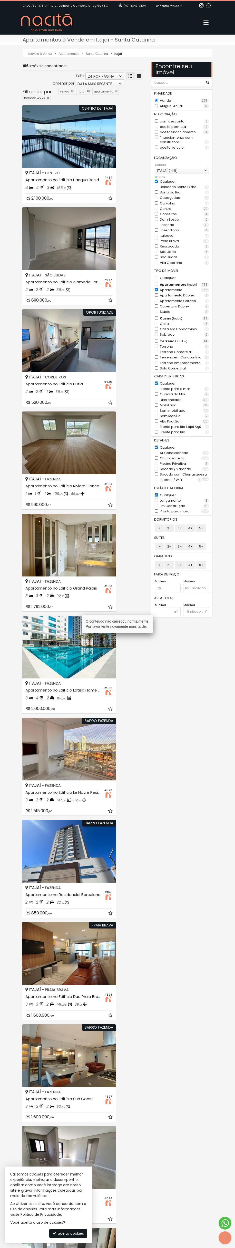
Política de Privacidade (41, 1214)
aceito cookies (68, 1233)
